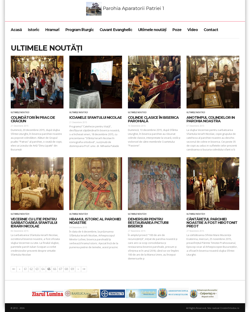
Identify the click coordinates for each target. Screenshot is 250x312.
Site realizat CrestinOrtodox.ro (223, 308)
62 (31, 269)
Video (192, 30)
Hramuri (52, 30)
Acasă (16, 30)
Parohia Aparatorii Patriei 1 (125, 9)
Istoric (33, 30)
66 (54, 269)
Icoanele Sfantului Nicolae (95, 117)
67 (60, 269)
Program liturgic (79, 30)
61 (25, 269)
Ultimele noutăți (152, 30)
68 (66, 269)
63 (37, 269)
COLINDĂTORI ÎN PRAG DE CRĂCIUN (33, 119)
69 (72, 269)
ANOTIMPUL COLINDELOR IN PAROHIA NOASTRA (211, 119)
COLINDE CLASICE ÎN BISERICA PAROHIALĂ (153, 119)
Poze (176, 30)
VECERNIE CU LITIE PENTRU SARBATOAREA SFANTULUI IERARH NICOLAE (34, 222)
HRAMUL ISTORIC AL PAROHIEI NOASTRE (95, 221)
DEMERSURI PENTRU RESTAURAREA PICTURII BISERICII (148, 222)
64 (43, 269)
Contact (211, 30)
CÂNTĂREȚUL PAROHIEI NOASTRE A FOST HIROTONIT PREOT (212, 222)
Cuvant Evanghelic (116, 30)
